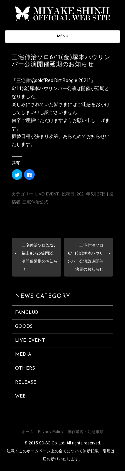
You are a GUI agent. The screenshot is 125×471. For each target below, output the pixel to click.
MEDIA (23, 354)
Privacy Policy (50, 431)
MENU (62, 36)
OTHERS (25, 368)
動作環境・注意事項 (86, 431)
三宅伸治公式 (35, 201)
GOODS (24, 326)
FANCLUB (26, 312)
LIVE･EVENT (47, 193)
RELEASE (25, 382)
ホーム (28, 431)
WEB (20, 396)
